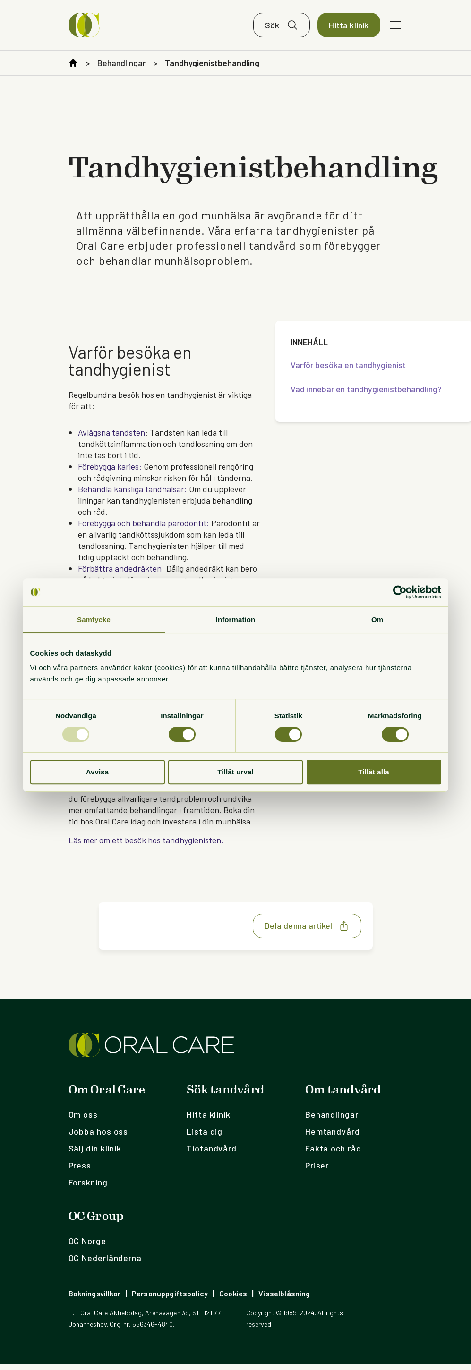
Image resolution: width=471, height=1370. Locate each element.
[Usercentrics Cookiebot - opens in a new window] (400, 592)
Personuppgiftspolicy (170, 1299)
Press (80, 1171)
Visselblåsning (284, 1299)
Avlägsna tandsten (111, 438)
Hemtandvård (332, 1137)
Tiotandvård (212, 1154)
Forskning (88, 1188)
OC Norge (87, 1247)
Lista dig (205, 1137)
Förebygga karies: (110, 472)
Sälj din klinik (95, 1154)
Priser (317, 1171)
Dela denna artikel (307, 932)
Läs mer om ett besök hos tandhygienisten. (146, 846)
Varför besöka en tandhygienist (348, 371)
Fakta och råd (333, 1154)
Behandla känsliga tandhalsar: (132, 495)
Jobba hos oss (98, 1137)
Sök (272, 28)
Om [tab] (377, 619)
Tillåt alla (373, 772)
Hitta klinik (348, 28)
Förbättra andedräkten (120, 574)
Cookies (233, 1299)
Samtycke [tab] (94, 619)
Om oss (83, 1120)
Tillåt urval (235, 772)
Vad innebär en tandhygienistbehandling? (366, 395)
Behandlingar (121, 69)
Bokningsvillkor (94, 1299)
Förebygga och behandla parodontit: (143, 529)
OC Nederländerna (105, 1264)
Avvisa (97, 772)
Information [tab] (236, 619)
